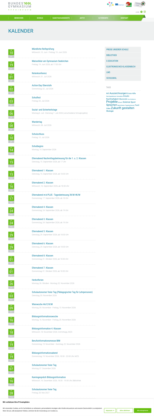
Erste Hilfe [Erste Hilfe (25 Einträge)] (131, 93)
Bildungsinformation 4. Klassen (46, 328)
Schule (40, 18)
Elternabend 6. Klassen (42, 243)
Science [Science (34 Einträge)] (126, 102)
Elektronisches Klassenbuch (120, 66)
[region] (77, 407)
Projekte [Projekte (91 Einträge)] (112, 102)
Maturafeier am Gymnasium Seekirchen (50, 61)
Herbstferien (37, 280)
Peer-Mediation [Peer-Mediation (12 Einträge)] (132, 99)
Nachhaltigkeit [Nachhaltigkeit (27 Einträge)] (112, 99)
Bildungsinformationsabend (45, 353)
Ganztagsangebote (61, 18)
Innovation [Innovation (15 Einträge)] (120, 96)
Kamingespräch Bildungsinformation (49, 377)
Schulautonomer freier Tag (44, 365)
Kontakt (124, 18)
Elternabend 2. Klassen (42, 182)
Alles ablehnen (125, 410)
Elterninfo (103, 18)
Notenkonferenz (39, 73)
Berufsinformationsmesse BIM (46, 340)
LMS (108, 72)
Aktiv (82, 18)
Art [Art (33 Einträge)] (107, 93)
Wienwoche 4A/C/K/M (42, 304)
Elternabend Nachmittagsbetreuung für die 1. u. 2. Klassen (59, 158)
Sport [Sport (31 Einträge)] (133, 102)
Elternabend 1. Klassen (42, 170)
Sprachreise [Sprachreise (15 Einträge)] (121, 105)
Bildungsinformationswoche (45, 316)
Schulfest (36, 97)
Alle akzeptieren (142, 410)
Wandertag (37, 122)
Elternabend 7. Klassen (42, 267)
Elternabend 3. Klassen (42, 219)
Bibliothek (111, 55)
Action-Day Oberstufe (42, 85)
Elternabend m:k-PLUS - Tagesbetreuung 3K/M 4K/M (56, 194)
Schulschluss (38, 134)
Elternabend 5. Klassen (42, 231)
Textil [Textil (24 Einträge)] (137, 105)
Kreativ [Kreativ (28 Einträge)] (126, 96)
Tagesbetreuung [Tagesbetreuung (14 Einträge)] (129, 105)
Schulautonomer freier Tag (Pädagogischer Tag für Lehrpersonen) (62, 292)
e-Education (112, 61)
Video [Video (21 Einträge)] (108, 108)
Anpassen (109, 410)
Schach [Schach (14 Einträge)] (120, 102)
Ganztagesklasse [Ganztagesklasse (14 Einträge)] (111, 96)
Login (137, 12)
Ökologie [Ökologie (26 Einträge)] (110, 111)
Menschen (18, 18)
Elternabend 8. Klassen (42, 255)
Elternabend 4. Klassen (42, 207)
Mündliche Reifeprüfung (43, 49)
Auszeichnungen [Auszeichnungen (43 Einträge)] (118, 93)
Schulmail (111, 78)
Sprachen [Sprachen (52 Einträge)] (111, 104)
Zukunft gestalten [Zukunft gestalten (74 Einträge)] (122, 108)
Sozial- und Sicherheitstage (44, 109)
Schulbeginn (37, 146)
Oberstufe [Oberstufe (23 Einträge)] (123, 99)
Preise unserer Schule (117, 49)
